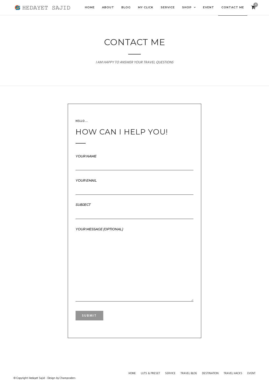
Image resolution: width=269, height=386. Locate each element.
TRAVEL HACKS (233, 373)
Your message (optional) (134, 264)
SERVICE (170, 373)
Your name (134, 160)
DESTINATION (210, 373)
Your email (134, 184)
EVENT (251, 373)
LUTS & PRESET (150, 373)
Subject (134, 209)
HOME (132, 373)
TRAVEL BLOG (189, 373)
